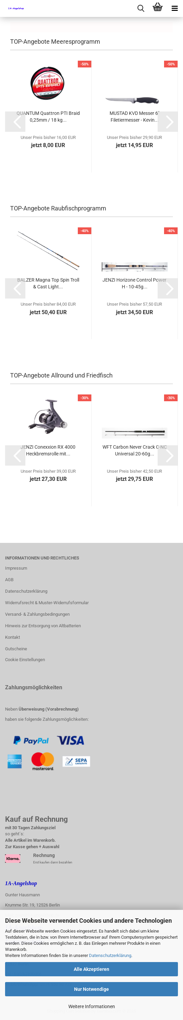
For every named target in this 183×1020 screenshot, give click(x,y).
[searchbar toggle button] (140, 8)
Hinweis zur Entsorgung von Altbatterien (43, 625)
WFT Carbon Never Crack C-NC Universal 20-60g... (134, 450)
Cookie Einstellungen (25, 659)
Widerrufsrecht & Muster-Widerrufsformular (47, 602)
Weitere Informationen (91, 1006)
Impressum (16, 568)
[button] (15, 121)
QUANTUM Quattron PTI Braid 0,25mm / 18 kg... (48, 116)
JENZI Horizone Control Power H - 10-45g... (134, 283)
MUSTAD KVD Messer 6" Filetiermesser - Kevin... (134, 116)
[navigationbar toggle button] (174, 8)
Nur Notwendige (91, 989)
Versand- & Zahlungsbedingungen (37, 614)
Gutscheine (16, 648)
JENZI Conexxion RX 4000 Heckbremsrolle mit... (48, 450)
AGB (9, 579)
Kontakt (12, 637)
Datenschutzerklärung (110, 955)
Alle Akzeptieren (91, 969)
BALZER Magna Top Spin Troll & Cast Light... (48, 283)
